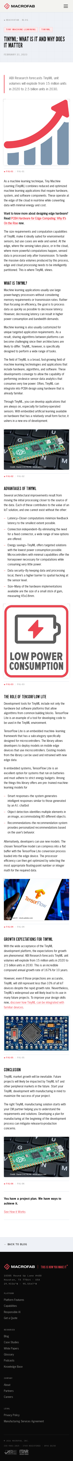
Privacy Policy (11, 1415)
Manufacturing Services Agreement (24, 1421)
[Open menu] (66, 6)
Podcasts (9, 1360)
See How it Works (15, 1212)
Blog (6, 1336)
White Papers (11, 1348)
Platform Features (14, 1300)
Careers (8, 1397)
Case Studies (11, 1342)
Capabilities (10, 1306)
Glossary (9, 1354)
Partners (9, 1391)
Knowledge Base (13, 1367)
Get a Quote (10, 1318)
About (7, 1385)
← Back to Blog (15, 1244)
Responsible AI (12, 1312)
